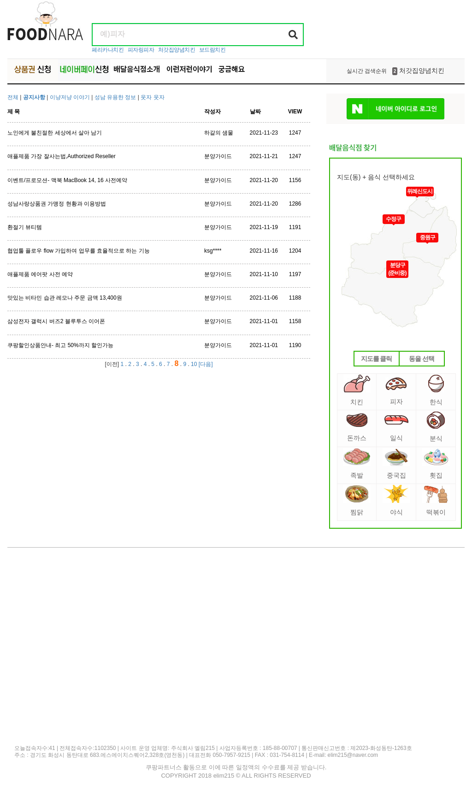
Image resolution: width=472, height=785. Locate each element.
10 (194, 364)
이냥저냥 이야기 (71, 97)
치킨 (357, 390)
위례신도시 (419, 191)
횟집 (436, 463)
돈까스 (357, 427)
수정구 (393, 219)
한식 (436, 390)
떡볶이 (436, 500)
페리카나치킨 (108, 50)
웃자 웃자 (152, 97)
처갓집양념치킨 (176, 50)
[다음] (206, 364)
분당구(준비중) (398, 269)
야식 (396, 500)
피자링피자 (141, 50)
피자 (396, 391)
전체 (12, 97)
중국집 (396, 463)
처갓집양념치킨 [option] (395, 71)
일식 (396, 428)
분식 (435, 426)
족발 (357, 463)
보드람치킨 (212, 50)
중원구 (427, 237)
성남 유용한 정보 (115, 97)
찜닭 (357, 500)
